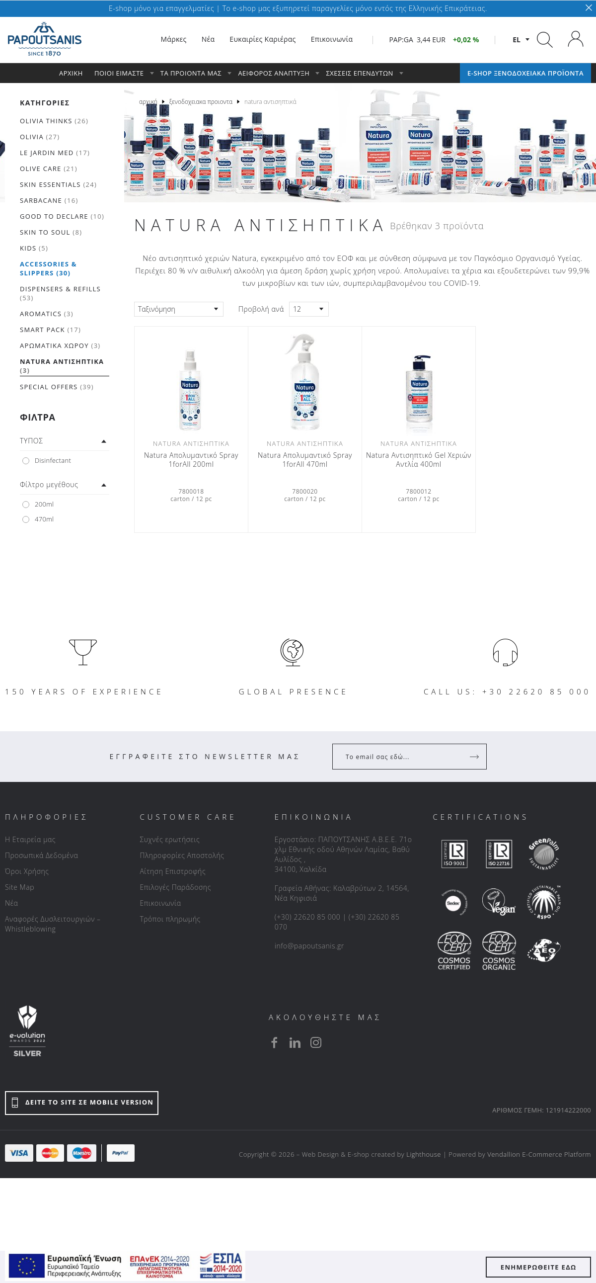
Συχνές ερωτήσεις (170, 839)
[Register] (475, 756)
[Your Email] (402, 756)
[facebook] (274, 1042)
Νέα (11, 903)
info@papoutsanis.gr (309, 945)
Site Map (19, 887)
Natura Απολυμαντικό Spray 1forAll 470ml (305, 460)
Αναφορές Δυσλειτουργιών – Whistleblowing (53, 924)
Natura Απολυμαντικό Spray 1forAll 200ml (191, 460)
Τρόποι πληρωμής (170, 919)
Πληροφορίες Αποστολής (182, 855)
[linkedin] (295, 1042)
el (517, 39)
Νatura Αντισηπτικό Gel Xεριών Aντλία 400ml (418, 460)
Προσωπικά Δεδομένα (41, 855)
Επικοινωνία (160, 903)
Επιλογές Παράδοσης (175, 887)
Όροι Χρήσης (27, 871)
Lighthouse (423, 1154)
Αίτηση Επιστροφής (173, 871)
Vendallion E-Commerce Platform (539, 1154)
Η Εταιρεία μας (30, 839)
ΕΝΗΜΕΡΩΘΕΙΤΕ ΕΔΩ (539, 1267)
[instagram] (315, 1042)
